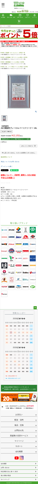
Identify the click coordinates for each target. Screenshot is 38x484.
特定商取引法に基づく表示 (9, 471)
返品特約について (6, 157)
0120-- (22, 12)
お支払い (19, 415)
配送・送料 (19, 420)
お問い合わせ (20, 16)
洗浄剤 (25, 57)
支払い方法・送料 (11, 16)
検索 (36, 26)
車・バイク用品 (10, 66)
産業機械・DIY (10, 57)
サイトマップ (5, 479)
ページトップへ (35, 307)
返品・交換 (19, 425)
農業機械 (8, 62)
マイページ (34, 16)
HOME (2, 52)
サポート (19, 446)
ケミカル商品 (18, 57)
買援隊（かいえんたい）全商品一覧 (15, 52)
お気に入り (27, 16)
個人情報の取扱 (6, 475)
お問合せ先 (19, 430)
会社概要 (3, 16)
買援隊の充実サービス (19, 436)
